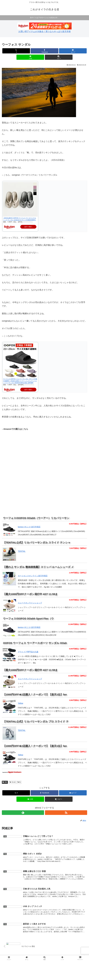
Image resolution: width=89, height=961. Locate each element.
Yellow (20, 703)
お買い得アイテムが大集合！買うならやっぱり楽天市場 (44, 31)
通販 (5, 782)
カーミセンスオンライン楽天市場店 (33, 576)
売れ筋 (13, 782)
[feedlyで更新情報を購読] (23, 812)
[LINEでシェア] (30, 57)
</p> (9, 481)
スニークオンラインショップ (30, 603)
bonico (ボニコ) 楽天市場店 (29, 527)
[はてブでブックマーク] (73, 50)
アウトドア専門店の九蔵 (28, 652)
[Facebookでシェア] (44, 50)
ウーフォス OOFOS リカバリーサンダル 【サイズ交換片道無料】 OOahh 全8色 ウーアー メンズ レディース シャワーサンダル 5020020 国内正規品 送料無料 (20, 381)
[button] (59, 57)
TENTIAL (21, 730)
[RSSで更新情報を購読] (66, 812)
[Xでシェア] (16, 50)
